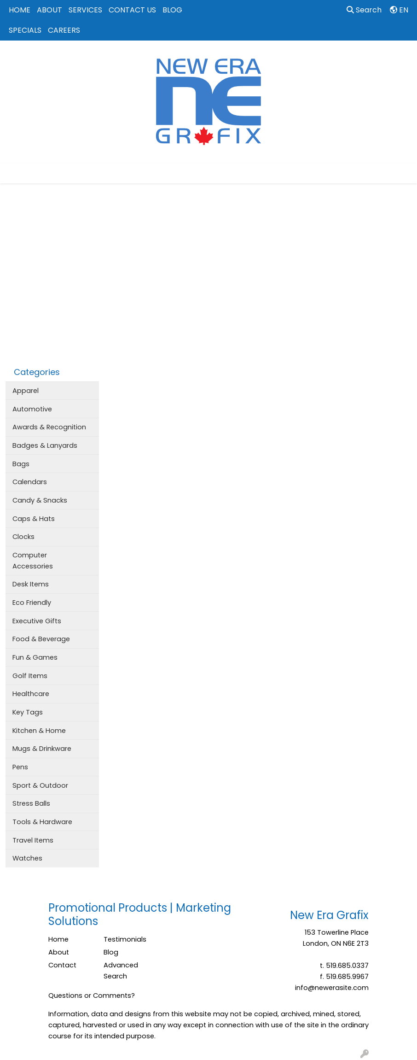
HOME (19, 10)
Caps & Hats (33, 518)
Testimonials (125, 939)
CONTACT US (132, 10)
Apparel (25, 390)
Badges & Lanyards (44, 445)
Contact (62, 965)
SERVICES (85, 10)
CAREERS (64, 30)
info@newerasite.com (332, 987)
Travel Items (32, 840)
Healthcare (30, 693)
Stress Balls (31, 803)
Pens (20, 767)
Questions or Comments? (91, 995)
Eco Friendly (31, 602)
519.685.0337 (347, 965)
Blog (111, 952)
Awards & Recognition (49, 427)
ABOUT (49, 10)
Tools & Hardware (42, 821)
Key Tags (27, 712)
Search (364, 10)
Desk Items (30, 584)
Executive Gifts (36, 621)
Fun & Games (35, 657)
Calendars (29, 481)
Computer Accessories (32, 560)
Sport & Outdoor (40, 785)
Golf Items (29, 675)
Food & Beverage (41, 639)
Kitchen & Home (39, 730)
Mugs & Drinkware (41, 748)
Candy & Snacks (39, 500)
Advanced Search (121, 970)
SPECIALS (25, 30)
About (58, 952)
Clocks (23, 536)
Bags (20, 464)
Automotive (32, 409)
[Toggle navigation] (14, 173)
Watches (27, 858)
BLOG (172, 10)
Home (58, 939)
